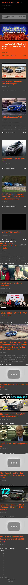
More (24, 55)
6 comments (8, 322)
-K (3, 574)
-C (3, 558)
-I (3, 572)
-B (3, 555)
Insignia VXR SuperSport (11, 232)
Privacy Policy (10, 581)
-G (3, 567)
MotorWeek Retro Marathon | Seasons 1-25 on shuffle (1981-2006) (14, 46)
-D (3, 560)
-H (3, 569)
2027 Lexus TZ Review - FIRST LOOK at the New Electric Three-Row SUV (13, 507)
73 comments (8, 293)
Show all (22, 16)
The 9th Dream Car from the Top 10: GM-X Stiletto (8, 245)
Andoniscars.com (10, 3)
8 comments (8, 394)
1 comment (8, 364)
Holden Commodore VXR (12, 117)
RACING (5, 8)
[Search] (22, 2)
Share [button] (3, 55)
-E (3, 562)
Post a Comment (11, 55)
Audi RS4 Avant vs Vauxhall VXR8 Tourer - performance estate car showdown (13, 196)
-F (3, 565)
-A (3, 553)
